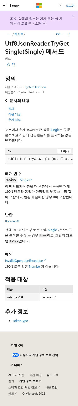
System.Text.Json (35, 87)
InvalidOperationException (24, 260)
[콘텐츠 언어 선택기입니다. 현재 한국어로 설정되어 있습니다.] (16, 345)
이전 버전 (35, 375)
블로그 (51, 375)
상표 (11, 393)
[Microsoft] (39, 5)
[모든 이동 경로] (8, 34)
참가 (11, 381)
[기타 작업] (69, 34)
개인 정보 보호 (28, 381)
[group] (39, 159)
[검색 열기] (60, 5)
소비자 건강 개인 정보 (22, 387)
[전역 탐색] (4, 5)
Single (55, 129)
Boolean (11, 221)
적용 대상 (14, 114)
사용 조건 (51, 387)
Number (35, 266)
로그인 (70, 5)
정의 (11, 109)
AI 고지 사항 (16, 375)
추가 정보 (14, 120)
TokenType (20, 320)
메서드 (19, 34)
